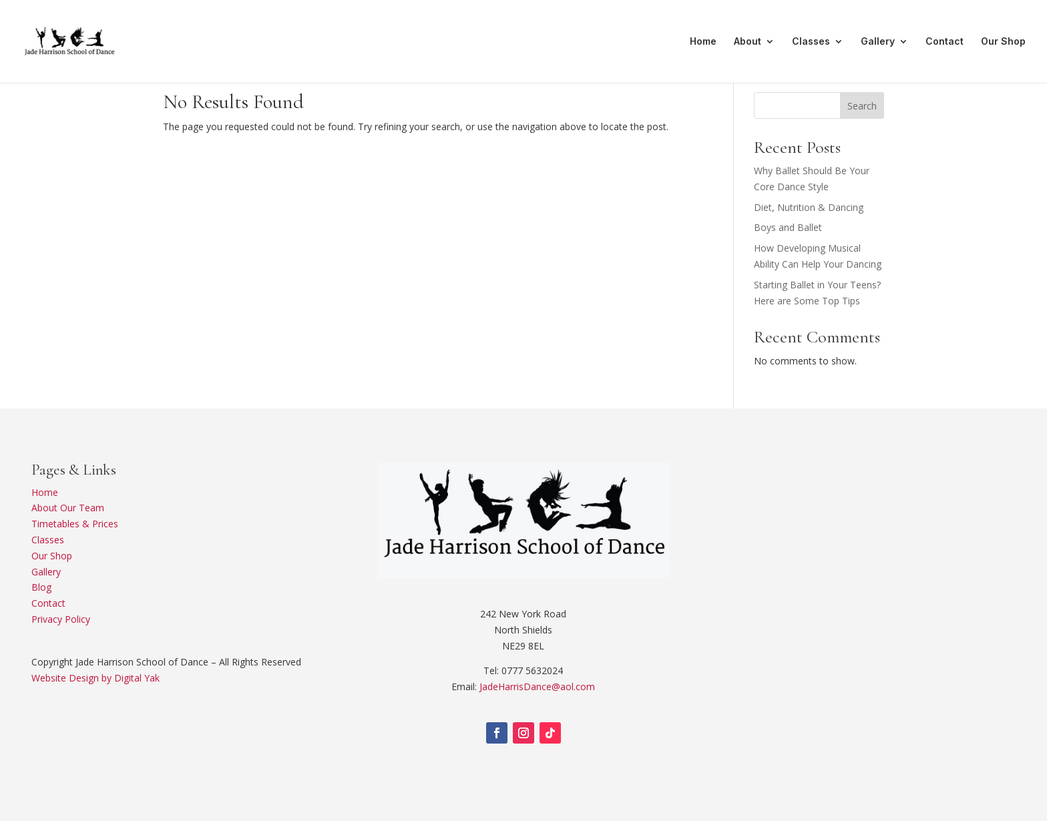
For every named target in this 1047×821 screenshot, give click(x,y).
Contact (944, 42)
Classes (811, 42)
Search (862, 105)
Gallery (878, 42)
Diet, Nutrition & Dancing (808, 207)
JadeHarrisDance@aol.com (537, 686)
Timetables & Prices (74, 523)
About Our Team (67, 507)
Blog (41, 587)
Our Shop (1003, 42)
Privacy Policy (60, 619)
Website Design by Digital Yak (95, 677)
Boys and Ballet (788, 227)
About (747, 42)
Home (703, 42)
